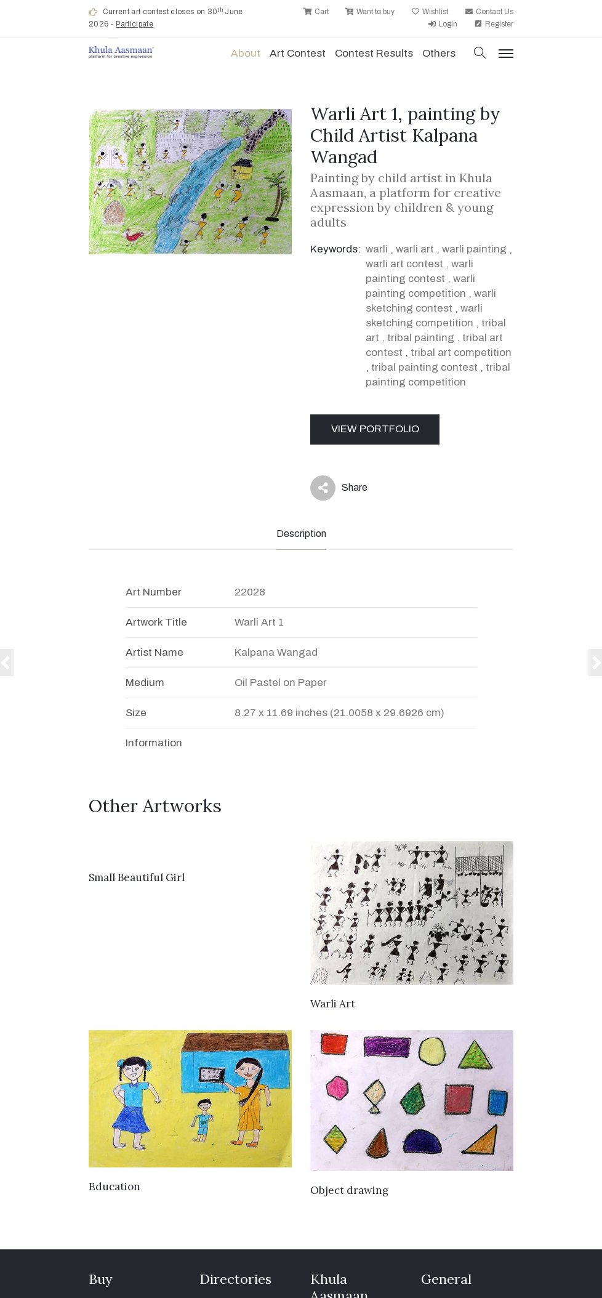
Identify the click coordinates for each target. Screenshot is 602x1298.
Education (114, 1186)
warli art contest (404, 264)
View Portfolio (375, 429)
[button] (480, 54)
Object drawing (349, 1190)
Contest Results (374, 53)
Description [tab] (301, 533)
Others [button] (439, 53)
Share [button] (338, 488)
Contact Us (489, 11)
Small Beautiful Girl (137, 877)
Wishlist (429, 11)
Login (442, 24)
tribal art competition (461, 352)
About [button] (245, 53)
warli (377, 249)
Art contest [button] (298, 53)
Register (493, 24)
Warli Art (332, 1003)
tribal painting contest (424, 367)
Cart (316, 11)
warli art (415, 249)
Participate (134, 24)
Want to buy (370, 11)
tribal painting (420, 338)
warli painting (474, 249)
